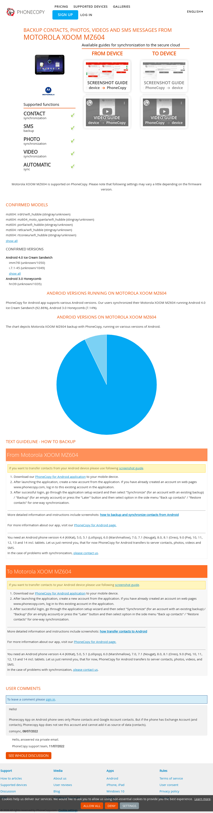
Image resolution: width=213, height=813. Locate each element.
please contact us (85, 553)
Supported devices (90, 6)
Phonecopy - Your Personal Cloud (25, 12)
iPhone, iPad (115, 785)
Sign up (65, 14)
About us (59, 778)
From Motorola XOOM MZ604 (107, 76)
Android (112, 778)
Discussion (8, 791)
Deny (111, 806)
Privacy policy (169, 791)
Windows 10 (115, 791)
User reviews (62, 785)
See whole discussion (29, 755)
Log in (86, 15)
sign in (50, 699)
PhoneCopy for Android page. (95, 525)
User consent (169, 785)
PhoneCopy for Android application (60, 476)
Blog (56, 791)
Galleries (121, 6)
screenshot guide (131, 468)
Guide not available (107, 112)
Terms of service (171, 778)
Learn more (202, 799)
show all (12, 241)
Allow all (91, 806)
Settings (129, 806)
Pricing (61, 6)
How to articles (11, 778)
